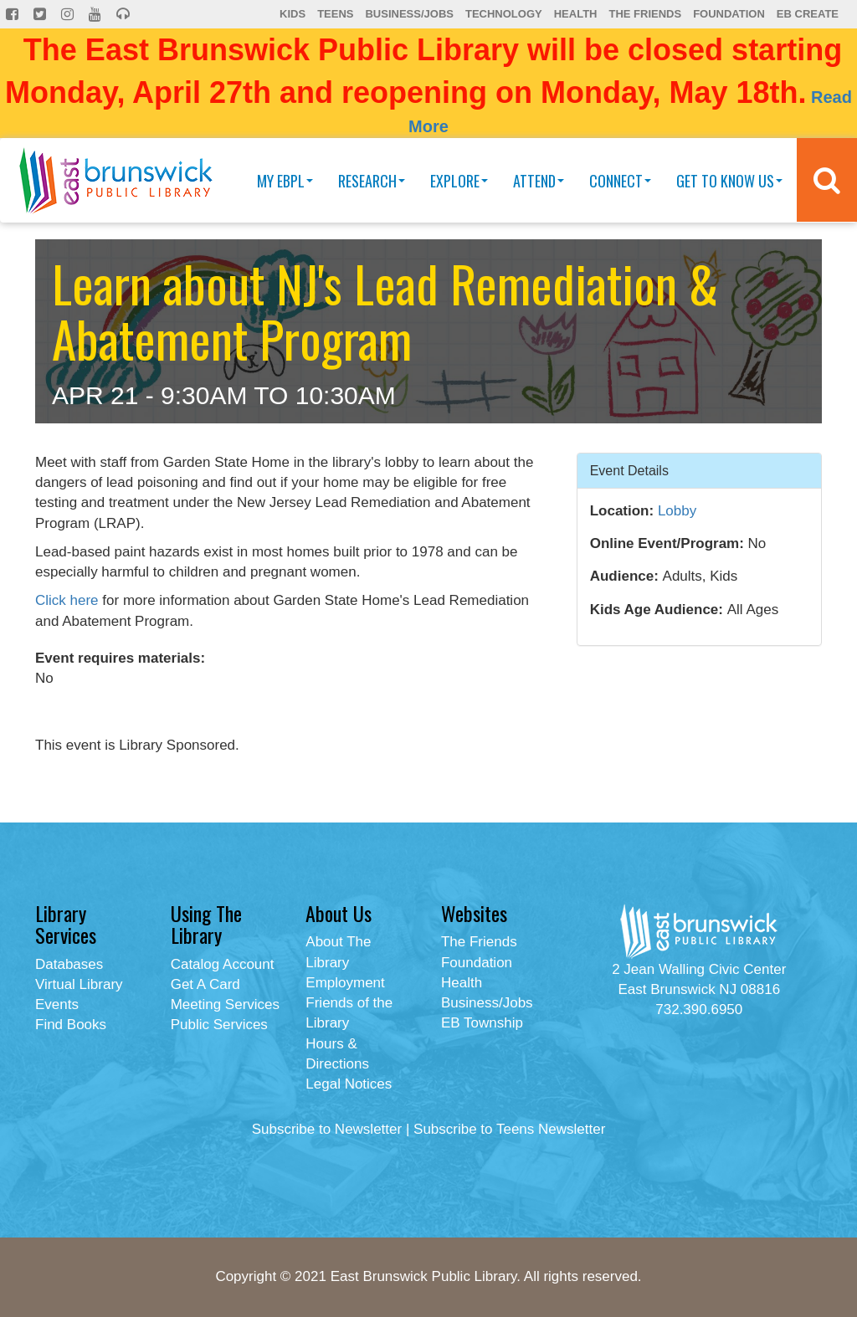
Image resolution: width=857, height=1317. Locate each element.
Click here (67, 600)
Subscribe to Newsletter (327, 1129)
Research (371, 181)
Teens (335, 14)
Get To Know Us (729, 181)
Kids (292, 14)
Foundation (729, 14)
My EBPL (285, 181)
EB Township (482, 1023)
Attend (538, 181)
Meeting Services (225, 1004)
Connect (620, 181)
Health (576, 14)
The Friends (644, 14)
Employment (344, 983)
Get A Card (205, 984)
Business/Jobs (409, 14)
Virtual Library (79, 984)
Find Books (70, 1025)
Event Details (629, 470)
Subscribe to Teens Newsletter (509, 1129)
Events (57, 1004)
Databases (69, 964)
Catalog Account (223, 964)
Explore (459, 181)
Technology (503, 14)
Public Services (219, 1025)
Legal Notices (348, 1084)
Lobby (677, 511)
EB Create (808, 14)
